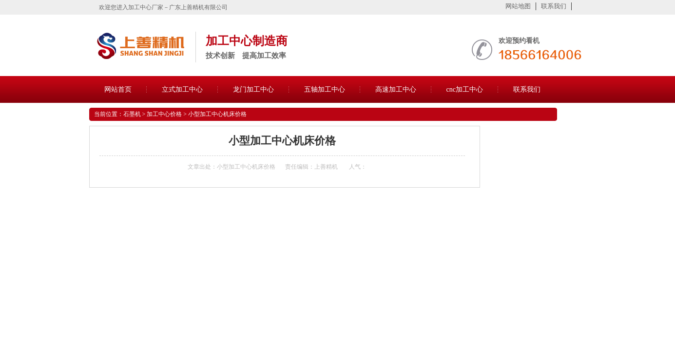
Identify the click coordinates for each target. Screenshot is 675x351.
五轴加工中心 (324, 89)
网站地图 (518, 6)
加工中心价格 (164, 114)
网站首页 (118, 89)
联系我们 (553, 6)
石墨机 (132, 114)
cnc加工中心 (464, 89)
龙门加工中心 (253, 89)
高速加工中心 (395, 89)
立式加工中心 (182, 89)
